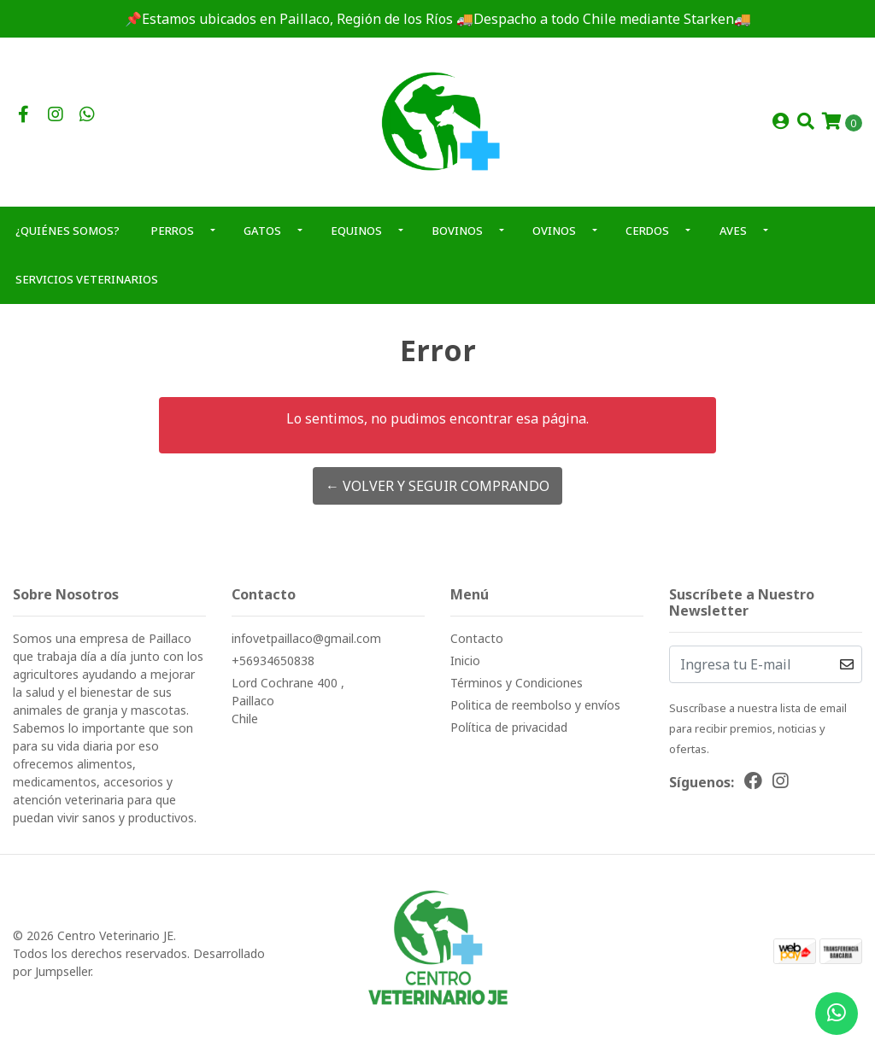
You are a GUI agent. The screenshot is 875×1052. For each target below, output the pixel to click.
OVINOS (554, 230)
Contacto (476, 638)
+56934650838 (273, 660)
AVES (733, 230)
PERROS (172, 230)
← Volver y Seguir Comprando (437, 485)
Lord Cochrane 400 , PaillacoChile (288, 701)
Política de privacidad (508, 727)
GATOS (262, 230)
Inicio (465, 660)
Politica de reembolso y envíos (535, 705)
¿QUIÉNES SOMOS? (67, 230)
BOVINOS (457, 230)
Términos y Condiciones (516, 683)
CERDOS (647, 230)
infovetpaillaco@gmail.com (306, 638)
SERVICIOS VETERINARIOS (86, 279)
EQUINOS (356, 230)
